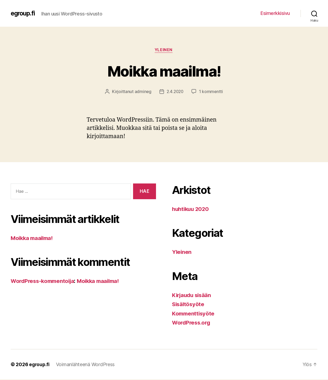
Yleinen (164, 50)
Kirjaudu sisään (193, 295)
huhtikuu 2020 (191, 209)
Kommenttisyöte (194, 314)
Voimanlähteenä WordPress (86, 365)
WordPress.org (192, 323)
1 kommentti (211, 92)
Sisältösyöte (189, 304)
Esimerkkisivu (275, 13)
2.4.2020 (175, 92)
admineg (142, 92)
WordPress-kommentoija (44, 281)
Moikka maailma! (164, 71)
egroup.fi (24, 13)
